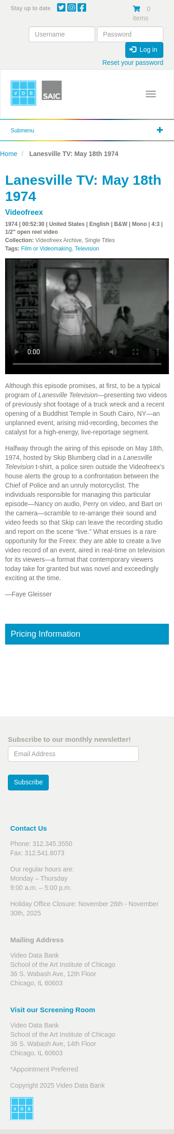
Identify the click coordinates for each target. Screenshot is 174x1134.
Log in (143, 49)
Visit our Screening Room (52, 1010)
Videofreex (24, 212)
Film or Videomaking (46, 248)
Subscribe (28, 782)
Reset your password (132, 62)
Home (8, 153)
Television (87, 248)
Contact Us (28, 828)
